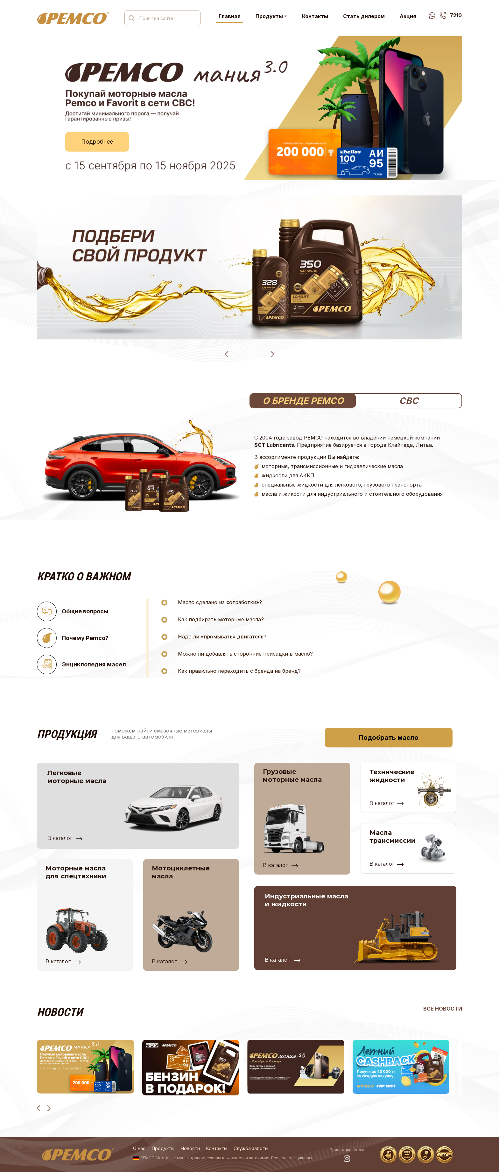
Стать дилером (364, 16)
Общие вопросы (72, 611)
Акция (408, 16)
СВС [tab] (408, 400)
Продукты (163, 1148)
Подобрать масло (388, 737)
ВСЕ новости (442, 1009)
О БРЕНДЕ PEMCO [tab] (303, 400)
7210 (450, 15)
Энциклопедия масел (81, 664)
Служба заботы (251, 1148)
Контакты (315, 16)
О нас (139, 1148)
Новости (190, 1148)
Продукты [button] (269, 16)
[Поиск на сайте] (167, 18)
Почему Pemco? (73, 638)
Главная (230, 16)
